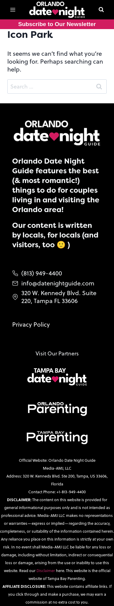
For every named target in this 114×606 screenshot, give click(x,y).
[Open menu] (13, 9)
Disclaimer (46, 570)
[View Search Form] (101, 9)
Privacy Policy (31, 324)
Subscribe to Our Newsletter (57, 24)
